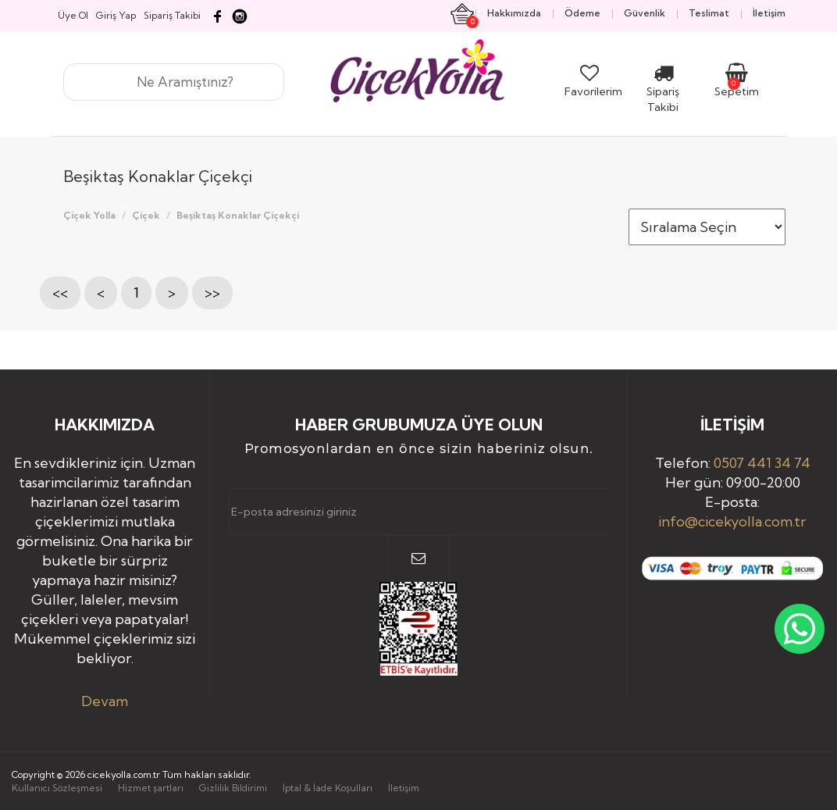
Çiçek (146, 215)
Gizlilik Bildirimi (233, 788)
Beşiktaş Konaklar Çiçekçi (237, 215)
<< (60, 293)
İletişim (403, 788)
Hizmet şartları (150, 788)
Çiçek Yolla (89, 215)
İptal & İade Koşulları (327, 788)
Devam (104, 701)
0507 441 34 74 (762, 463)
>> (212, 293)
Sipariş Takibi (662, 91)
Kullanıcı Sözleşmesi (57, 788)
